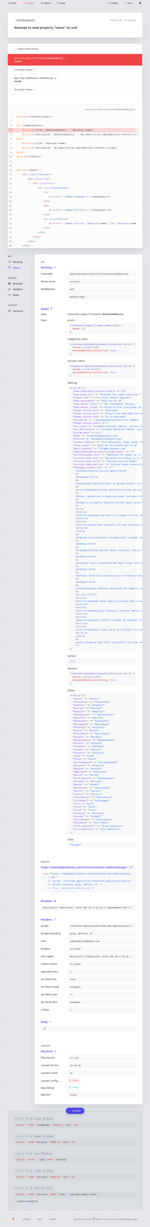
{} (96, 328)
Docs (39, 1219)
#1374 (130, 674)
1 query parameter (26, 1201)
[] (101, 518)
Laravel (53, 1219)
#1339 (130, 366)
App (10, 256)
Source (26, 1219)
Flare (97, 1219)
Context (12, 305)
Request (12, 278)
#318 (118, 325)
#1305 (130, 344)
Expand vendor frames (26, 49)
